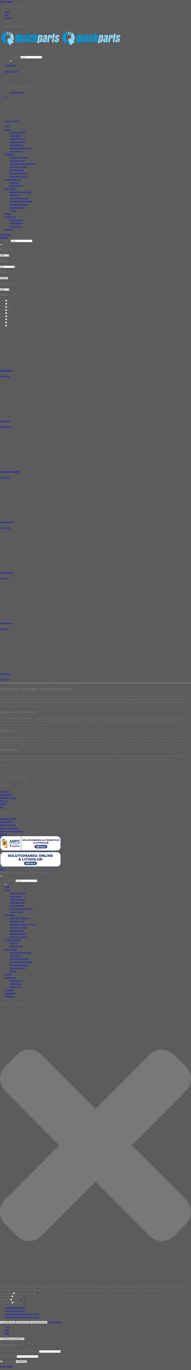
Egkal (9, 304)
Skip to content (6, 1)
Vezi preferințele (23, 1322)
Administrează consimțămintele (12, 1339)
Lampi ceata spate (17, 142)
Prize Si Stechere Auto (19, 198)
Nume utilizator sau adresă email (19, 1351)
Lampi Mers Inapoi (17, 139)
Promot (10, 322)
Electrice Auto (11, 189)
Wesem (10, 326)
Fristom (10, 310)
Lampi (7, 129)
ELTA (9, 307)
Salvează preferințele (38, 1322)
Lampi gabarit (15, 135)
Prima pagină (5, 234)
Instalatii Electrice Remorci (21, 201)
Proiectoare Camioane (19, 157)
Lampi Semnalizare (18, 132)
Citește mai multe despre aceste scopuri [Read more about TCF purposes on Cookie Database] (22, 1317)
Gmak (9, 313)
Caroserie (9, 229)
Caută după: (15, 57)
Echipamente (10, 217)
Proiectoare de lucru (18, 176)
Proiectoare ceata (17, 161)
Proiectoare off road (18, 173)
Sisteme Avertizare (13, 179)
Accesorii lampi (16, 151)
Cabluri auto (15, 195)
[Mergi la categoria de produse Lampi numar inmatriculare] (95, 454)
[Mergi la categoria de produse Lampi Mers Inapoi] (95, 555)
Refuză (11, 1322)
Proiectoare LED (17, 170)
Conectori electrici (17, 207)
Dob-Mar (11, 300)
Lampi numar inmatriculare (21, 148)
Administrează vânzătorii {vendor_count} (22, 1314)
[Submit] (1, 244)
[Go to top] (1, 876)
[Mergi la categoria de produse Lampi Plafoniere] (95, 606)
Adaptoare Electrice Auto (20, 192)
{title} (7, 1327)
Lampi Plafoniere (17, 145)
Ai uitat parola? (6, 1366)
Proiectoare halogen (18, 167)
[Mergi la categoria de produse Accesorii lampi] (95, 656)
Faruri (7, 126)
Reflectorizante (16, 185)
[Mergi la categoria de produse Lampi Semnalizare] (95, 353)
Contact (8, 18)
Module (13, 210)
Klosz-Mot (11, 316)
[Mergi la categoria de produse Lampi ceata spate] (95, 505)
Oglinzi (8, 214)
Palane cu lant (16, 226)
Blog (7, 15)
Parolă (8, 1356)
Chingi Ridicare (16, 223)
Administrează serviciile (15, 1311)
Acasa (7, 12)
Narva (9, 319)
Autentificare (21, 1362)
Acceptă (4, 1322)
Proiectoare (10, 154)
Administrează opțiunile (15, 1307)
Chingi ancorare (16, 220)
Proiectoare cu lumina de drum (23, 164)
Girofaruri (14, 182)
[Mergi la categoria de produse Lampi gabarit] (95, 404)
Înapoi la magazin (17, 92)
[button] (10, 65)
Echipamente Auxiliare (19, 204)
